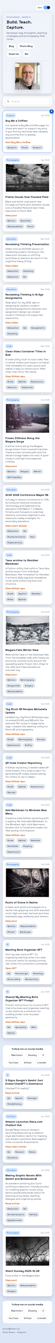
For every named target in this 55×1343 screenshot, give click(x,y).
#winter (37, 471)
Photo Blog (26, 46)
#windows (35, 840)
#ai (24, 277)
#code (10, 381)
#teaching (28, 271)
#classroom (12, 277)
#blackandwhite (14, 226)
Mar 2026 (45, 239)
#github (22, 381)
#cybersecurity (14, 542)
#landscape (25, 932)
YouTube (13, 1062)
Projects (10, 115)
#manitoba (25, 221)
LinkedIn (41, 1062)
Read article (12, 1092)
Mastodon (17, 1055)
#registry (27, 846)
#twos (10, 599)
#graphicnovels (14, 1220)
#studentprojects (15, 1214)
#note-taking (13, 979)
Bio (26, 54)
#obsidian (36, 593)
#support (37, 147)
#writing (33, 1214)
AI (7, 944)
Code (9, 346)
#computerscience (16, 537)
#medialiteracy (14, 1104)
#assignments (38, 328)
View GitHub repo (15, 376)
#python (22, 593)
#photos (11, 221)
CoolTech (11, 1116)
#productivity (31, 979)
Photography (13, 160)
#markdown (12, 846)
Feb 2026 (45, 400)
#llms (33, 1027)
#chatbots (12, 1157)
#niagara (24, 471)
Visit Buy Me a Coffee (17, 142)
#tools (25, 147)
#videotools (27, 387)
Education (11, 239)
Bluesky (32, 1055)
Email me (14, 54)
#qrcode (11, 792)
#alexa (32, 1152)
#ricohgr (41, 739)
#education (12, 271)
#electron (12, 387)
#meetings (38, 973)
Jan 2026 (45, 944)
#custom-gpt (21, 973)
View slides (11, 265)
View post (11, 215)
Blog (11, 46)
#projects (12, 147)
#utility (28, 745)
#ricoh (30, 226)
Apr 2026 (45, 115)
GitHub (28, 1062)
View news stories (15, 1146)
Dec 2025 (45, 1233)
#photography (14, 477)
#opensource (37, 381)
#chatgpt (32, 1098)
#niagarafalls (13, 685)
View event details (16, 525)
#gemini (19, 1098)
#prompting (20, 1027)
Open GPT (11, 968)
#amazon (19, 1152)
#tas (32, 537)
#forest (11, 932)
